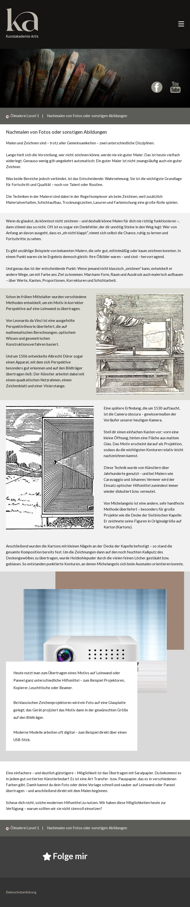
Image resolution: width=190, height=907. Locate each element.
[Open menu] (181, 24)
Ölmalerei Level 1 (26, 115)
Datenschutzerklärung (21, 892)
